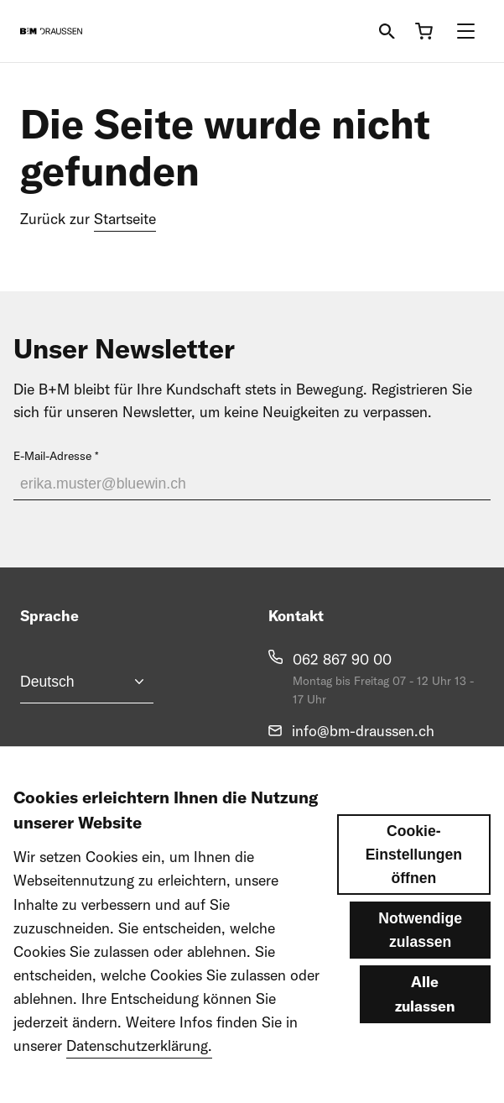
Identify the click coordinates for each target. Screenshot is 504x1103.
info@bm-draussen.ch (363, 730)
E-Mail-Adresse (52, 455)
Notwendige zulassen (420, 961)
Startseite (125, 218)
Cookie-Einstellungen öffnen (414, 885)
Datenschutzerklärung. (139, 1076)
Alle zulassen (425, 1024)
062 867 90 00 (342, 659)
